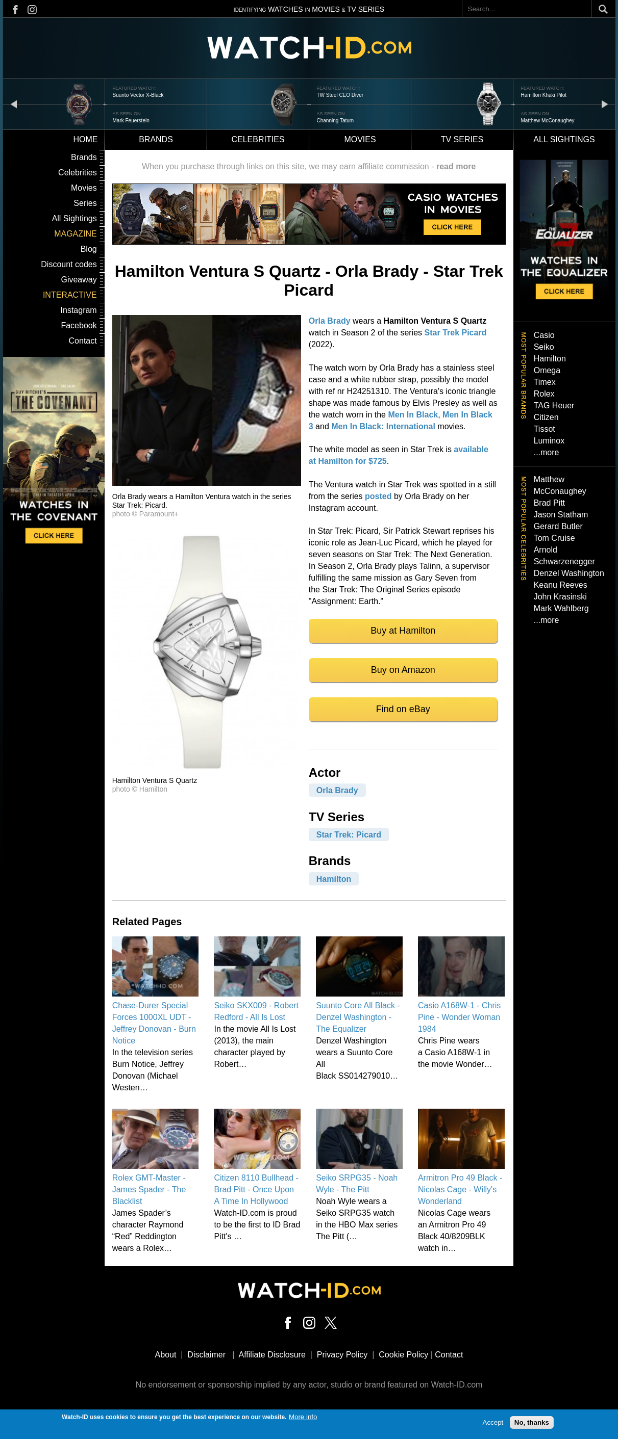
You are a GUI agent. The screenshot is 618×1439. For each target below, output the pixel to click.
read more (456, 166)
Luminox (549, 440)
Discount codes (68, 264)
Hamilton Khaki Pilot (543, 95)
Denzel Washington (569, 573)
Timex (545, 382)
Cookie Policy (403, 1354)
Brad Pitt (549, 503)
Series (84, 203)
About (166, 1354)
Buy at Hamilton (402, 630)
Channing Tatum (335, 120)
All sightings (564, 139)
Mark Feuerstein (131, 120)
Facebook (78, 325)
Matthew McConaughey (548, 120)
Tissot (544, 429)
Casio (544, 335)
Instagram (79, 310)
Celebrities (257, 139)
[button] (206, 483)
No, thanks (531, 1424)
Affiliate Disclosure (272, 1354)
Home (85, 139)
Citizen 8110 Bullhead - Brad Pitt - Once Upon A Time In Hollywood (256, 1189)
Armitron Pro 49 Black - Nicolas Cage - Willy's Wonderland (460, 1189)
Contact (83, 340)
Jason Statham (561, 514)
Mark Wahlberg (561, 608)
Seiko (544, 347)
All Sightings (74, 218)
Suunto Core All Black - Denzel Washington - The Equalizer (358, 1017)
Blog (89, 249)
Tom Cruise (554, 538)
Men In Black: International (383, 426)
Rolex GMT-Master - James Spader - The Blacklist (149, 1189)
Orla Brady (330, 321)
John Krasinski (560, 596)
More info (303, 1418)
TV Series (462, 139)
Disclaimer (206, 1354)
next (605, 103)
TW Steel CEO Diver (340, 95)
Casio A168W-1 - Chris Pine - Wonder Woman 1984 (459, 1017)
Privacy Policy (342, 1354)
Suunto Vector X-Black (138, 95)
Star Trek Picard (456, 332)
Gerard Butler (558, 526)
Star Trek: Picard (348, 834)
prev (14, 103)
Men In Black (413, 414)
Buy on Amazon (403, 670)
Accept (493, 1424)
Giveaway (78, 279)
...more (546, 452)
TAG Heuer (554, 405)
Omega (547, 370)
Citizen (546, 417)
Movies (360, 139)
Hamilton (333, 878)
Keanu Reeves (560, 585)
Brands (156, 139)
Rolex (544, 393)
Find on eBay (403, 709)
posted (378, 496)
